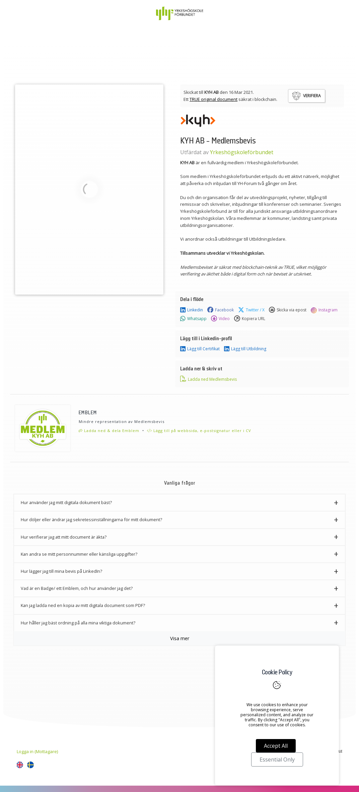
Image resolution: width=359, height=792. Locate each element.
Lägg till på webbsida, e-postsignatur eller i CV (199, 430)
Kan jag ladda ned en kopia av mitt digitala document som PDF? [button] (83, 605)
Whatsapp (193, 319)
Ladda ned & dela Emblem (109, 430)
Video (220, 319)
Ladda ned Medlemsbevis (208, 379)
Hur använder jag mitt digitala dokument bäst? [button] (66, 502)
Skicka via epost (287, 310)
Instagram (324, 310)
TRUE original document (213, 99)
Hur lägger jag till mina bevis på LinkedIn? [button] (61, 571)
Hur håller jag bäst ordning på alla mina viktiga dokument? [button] (78, 623)
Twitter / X (251, 310)
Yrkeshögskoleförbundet (241, 152)
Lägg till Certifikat (200, 349)
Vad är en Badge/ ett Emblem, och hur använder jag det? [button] (77, 588)
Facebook (220, 310)
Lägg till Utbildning (245, 349)
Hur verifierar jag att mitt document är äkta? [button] (63, 537)
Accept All (276, 745)
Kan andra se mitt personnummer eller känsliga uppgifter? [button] (79, 554)
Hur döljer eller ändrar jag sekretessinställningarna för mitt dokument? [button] (91, 519)
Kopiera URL (249, 319)
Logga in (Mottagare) (37, 751)
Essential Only (277, 759)
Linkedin (191, 310)
